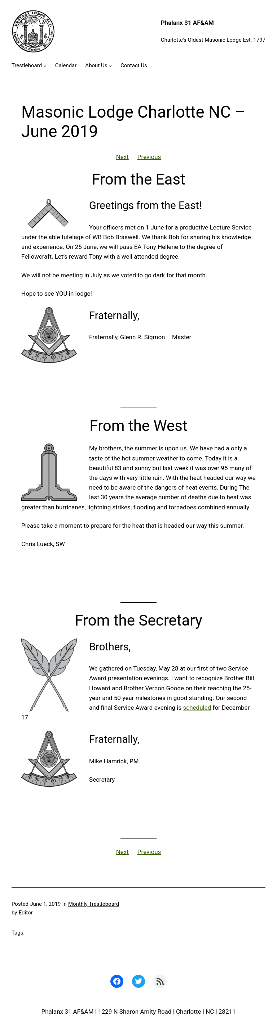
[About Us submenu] (110, 65)
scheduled (197, 707)
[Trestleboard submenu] (45, 65)
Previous (149, 156)
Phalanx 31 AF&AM (187, 22)
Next (122, 156)
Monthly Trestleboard (93, 904)
